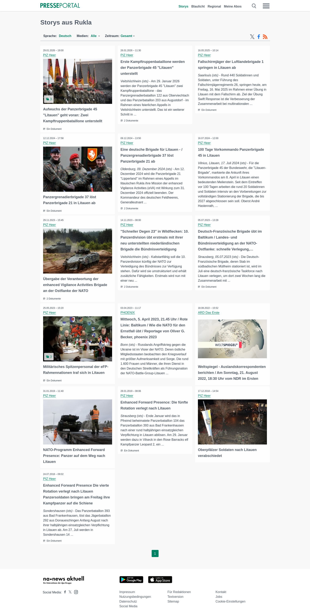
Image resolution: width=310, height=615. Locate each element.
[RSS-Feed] (265, 36)
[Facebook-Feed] (258, 36)
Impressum (127, 591)
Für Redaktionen (179, 591)
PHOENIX (128, 312)
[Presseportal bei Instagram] (75, 591)
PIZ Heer (49, 55)
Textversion (175, 596)
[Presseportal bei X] (69, 591)
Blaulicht (198, 6)
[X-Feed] (252, 36)
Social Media (128, 605)
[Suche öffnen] (254, 6)
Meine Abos (233, 6)
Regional (214, 6)
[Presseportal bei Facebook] (64, 591)
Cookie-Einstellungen (230, 600)
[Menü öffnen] (266, 6)
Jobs (218, 596)
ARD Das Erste (208, 312)
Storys (183, 6)
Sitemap (173, 600)
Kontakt (220, 591)
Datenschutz (128, 600)
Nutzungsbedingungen (135, 596)
